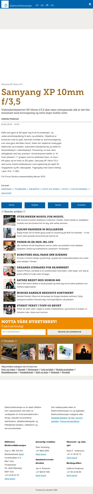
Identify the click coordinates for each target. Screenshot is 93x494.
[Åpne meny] (90, 4)
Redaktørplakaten (59, 418)
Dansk (58, 205)
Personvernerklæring (69, 422)
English (35, 205)
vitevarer (34, 369)
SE (42, 5)
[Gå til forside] (16, 4)
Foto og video (8, 369)
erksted (55, 372)
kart (21, 454)
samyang (6, 189)
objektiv (34, 189)
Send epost (10, 479)
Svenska (81, 205)
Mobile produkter (65, 369)
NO (52, 5)
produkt (6, 193)
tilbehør (20, 189)
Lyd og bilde (47, 369)
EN (37, 5)
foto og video (51, 189)
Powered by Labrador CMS (46, 490)
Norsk (11, 205)
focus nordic (79, 189)
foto (65, 189)
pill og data (42, 372)
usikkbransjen (10, 372)
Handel (21, 369)
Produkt (66, 372)
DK (47, 5)
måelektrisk (27, 372)
